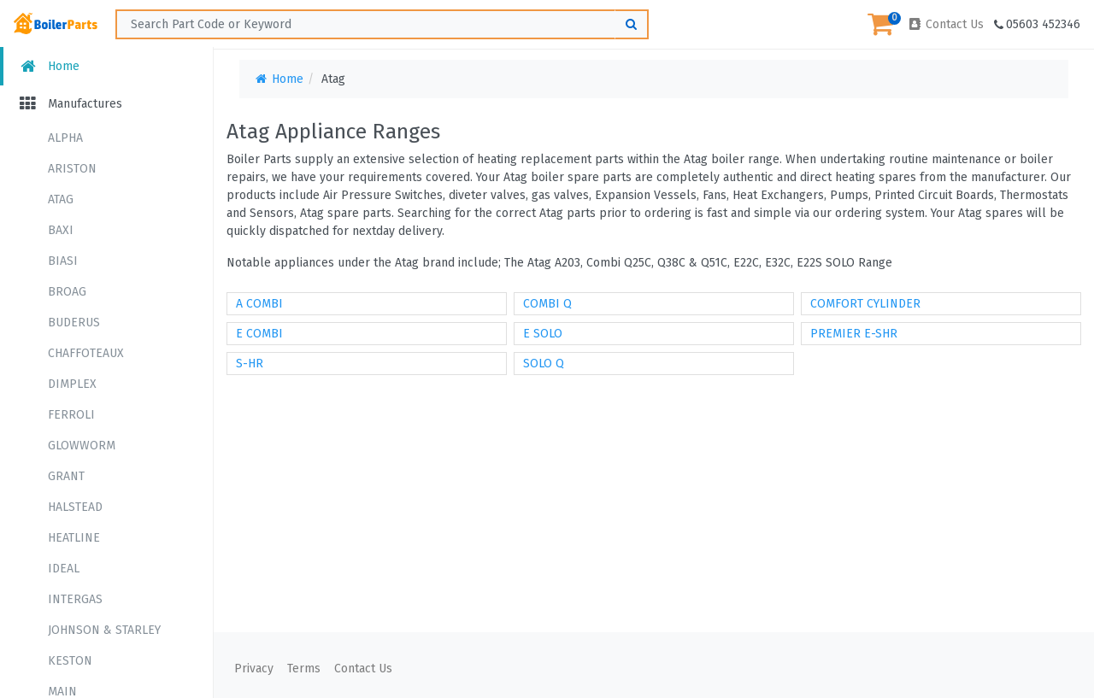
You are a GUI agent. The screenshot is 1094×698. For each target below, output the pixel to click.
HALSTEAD (75, 507)
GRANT (66, 476)
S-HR (249, 363)
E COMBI (259, 333)
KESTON (70, 661)
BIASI (63, 261)
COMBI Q (547, 303)
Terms (304, 668)
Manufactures (69, 104)
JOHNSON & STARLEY (104, 630)
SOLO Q (543, 363)
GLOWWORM (81, 445)
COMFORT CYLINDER (865, 303)
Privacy (254, 668)
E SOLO (542, 333)
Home (48, 66)
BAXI (61, 230)
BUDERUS (74, 322)
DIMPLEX (72, 384)
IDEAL (63, 568)
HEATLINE (74, 538)
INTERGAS (75, 599)
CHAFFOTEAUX (86, 353)
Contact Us (945, 24)
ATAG (61, 199)
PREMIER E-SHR (853, 333)
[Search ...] (382, 24)
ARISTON (72, 168)
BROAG (67, 291)
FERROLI (71, 415)
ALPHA (65, 138)
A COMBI (259, 303)
